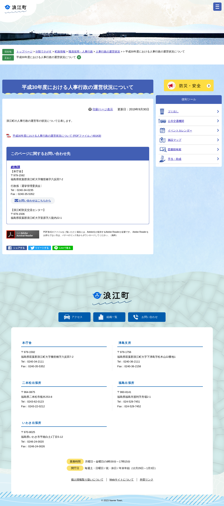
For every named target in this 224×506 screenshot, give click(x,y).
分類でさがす (43, 51)
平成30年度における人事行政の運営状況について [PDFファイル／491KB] (57, 135)
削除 (79, 57)
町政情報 (60, 51)
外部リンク (146, 479)
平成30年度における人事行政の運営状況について (46, 57)
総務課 (15, 167)
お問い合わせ (149, 317)
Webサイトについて (121, 479)
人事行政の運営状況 (108, 51)
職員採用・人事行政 (81, 51)
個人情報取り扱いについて (87, 479)
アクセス (77, 317)
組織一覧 (112, 317)
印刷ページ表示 (103, 109)
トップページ (24, 51)
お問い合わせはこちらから (35, 200)
